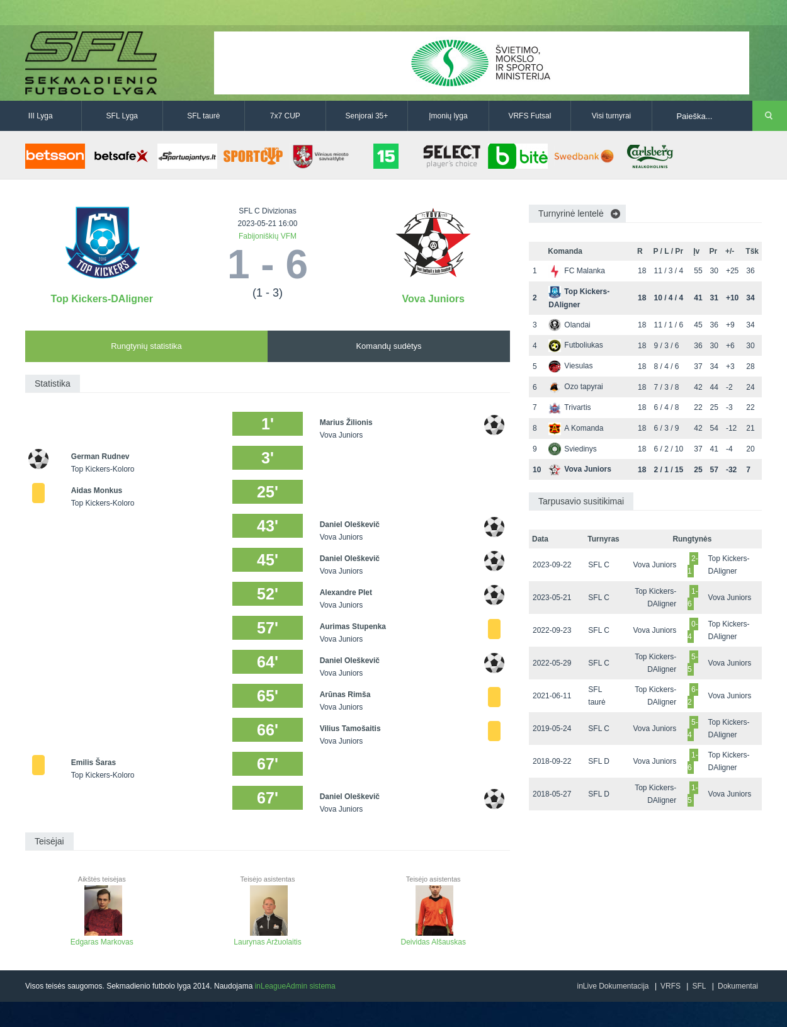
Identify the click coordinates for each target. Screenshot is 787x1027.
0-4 (693, 630)
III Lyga (40, 115)
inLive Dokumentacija (612, 986)
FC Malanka (576, 270)
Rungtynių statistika (146, 346)
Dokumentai (738, 986)
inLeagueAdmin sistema (295, 986)
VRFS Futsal (529, 115)
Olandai (569, 325)
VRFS (670, 986)
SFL (699, 986)
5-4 (693, 728)
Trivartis (569, 407)
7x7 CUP (285, 115)
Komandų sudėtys (388, 346)
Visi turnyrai (611, 115)
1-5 (693, 794)
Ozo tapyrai (575, 386)
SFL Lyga (122, 115)
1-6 (693, 597)
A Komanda (575, 428)
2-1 (693, 565)
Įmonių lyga (448, 115)
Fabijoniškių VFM (268, 236)
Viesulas (570, 365)
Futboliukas (575, 345)
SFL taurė (203, 115)
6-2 (693, 695)
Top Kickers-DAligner (102, 298)
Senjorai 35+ (367, 115)
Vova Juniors (433, 298)
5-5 (693, 663)
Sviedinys (572, 449)
